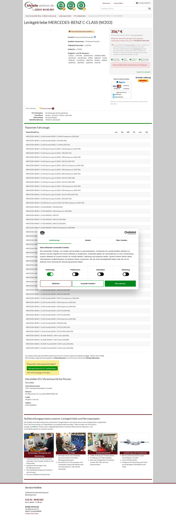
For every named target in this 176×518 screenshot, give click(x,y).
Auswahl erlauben (88, 283)
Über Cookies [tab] (121, 240)
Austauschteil (129, 45)
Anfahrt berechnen (32, 513)
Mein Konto (106, 3)
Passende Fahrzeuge (78, 31)
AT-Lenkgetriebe (80, 16)
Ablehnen (55, 283)
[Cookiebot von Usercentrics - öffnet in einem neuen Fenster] (126, 233)
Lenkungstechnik (65, 16)
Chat (87, 356)
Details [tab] (88, 240)
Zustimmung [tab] (54, 240)
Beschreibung (31, 108)
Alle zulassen (120, 283)
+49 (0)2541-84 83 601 (141, 41)
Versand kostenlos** (137, 35)
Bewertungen (46, 108)
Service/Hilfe (118, 3)
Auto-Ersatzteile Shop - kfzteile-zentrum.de (41, 16)
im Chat (39, 372)
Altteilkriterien (137, 49)
